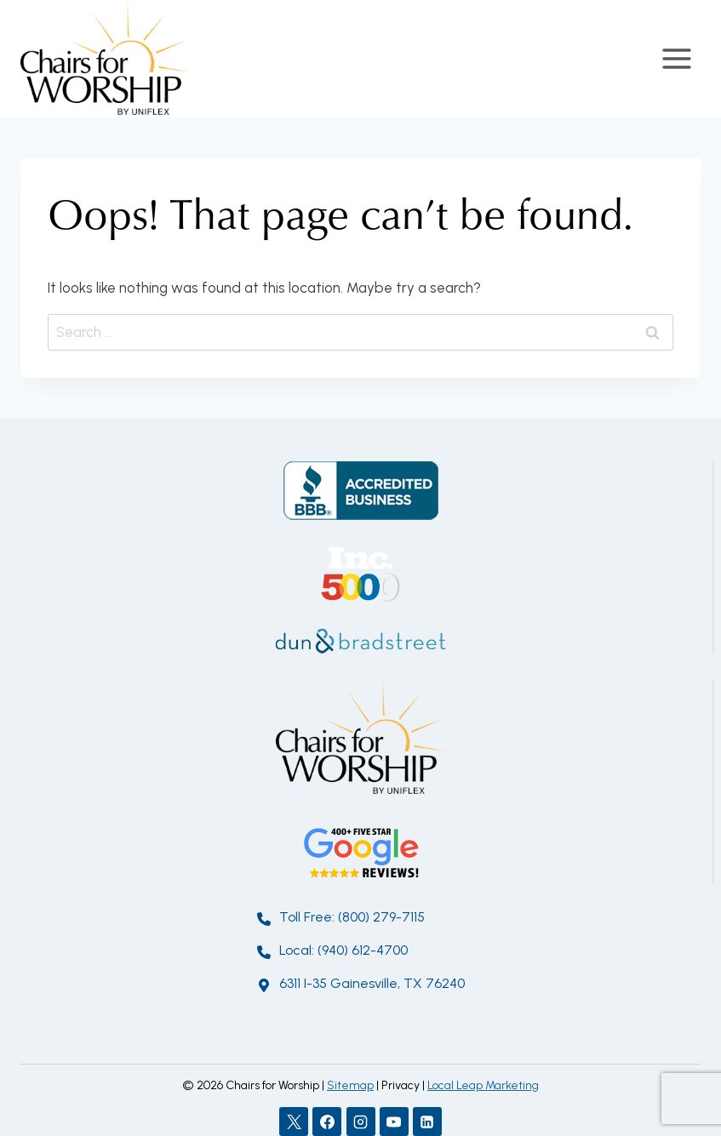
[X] (293, 1121)
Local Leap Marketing (483, 1085)
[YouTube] (394, 1121)
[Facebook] (326, 1121)
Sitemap (350, 1085)
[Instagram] (360, 1121)
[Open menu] (676, 58)
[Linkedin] (427, 1121)
